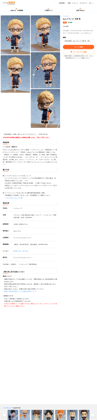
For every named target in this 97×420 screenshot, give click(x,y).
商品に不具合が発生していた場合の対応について (20, 291)
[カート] (75, 3)
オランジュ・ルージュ (21, 251)
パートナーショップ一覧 (14, 198)
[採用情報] (61, 3)
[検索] (68, 3)
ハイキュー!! (66, 16)
